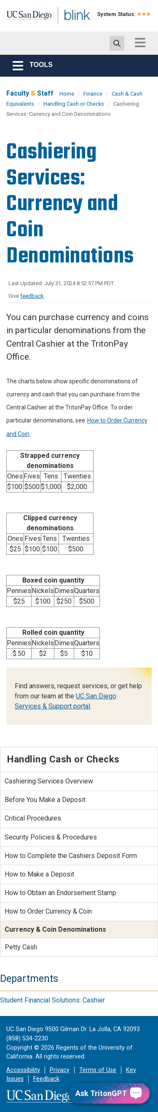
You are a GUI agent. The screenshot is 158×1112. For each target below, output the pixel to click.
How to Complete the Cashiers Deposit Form (71, 856)
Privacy (60, 1070)
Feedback (46, 1079)
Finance (92, 94)
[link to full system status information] (144, 14)
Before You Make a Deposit (45, 800)
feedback (32, 296)
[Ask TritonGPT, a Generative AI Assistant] (109, 1093)
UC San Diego (24, 18)
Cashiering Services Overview (49, 781)
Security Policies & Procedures (51, 837)
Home (66, 94)
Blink (67, 26)
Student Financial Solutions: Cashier (52, 1000)
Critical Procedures (33, 818)
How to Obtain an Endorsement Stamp (60, 893)
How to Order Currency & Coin (48, 911)
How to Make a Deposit (39, 874)
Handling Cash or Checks (73, 104)
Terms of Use (97, 1070)
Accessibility (23, 1070)
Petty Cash (21, 947)
